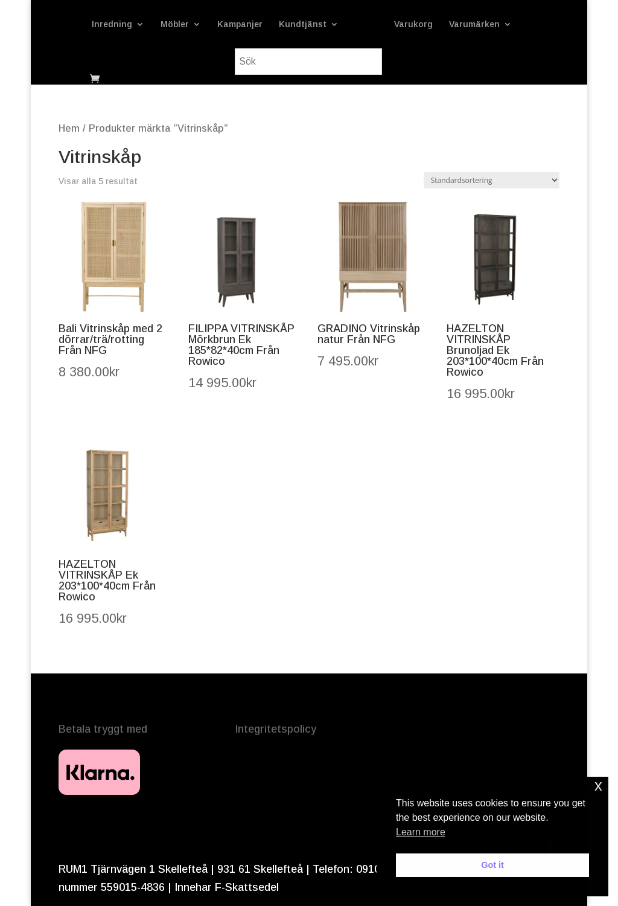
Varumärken (220, 61)
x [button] (598, 785)
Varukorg (487, 24)
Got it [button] (492, 865)
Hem (69, 128)
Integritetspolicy (275, 729)
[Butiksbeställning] (491, 180)
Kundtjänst (307, 24)
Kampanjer (244, 24)
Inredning (117, 24)
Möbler (179, 24)
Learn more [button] (420, 832)
